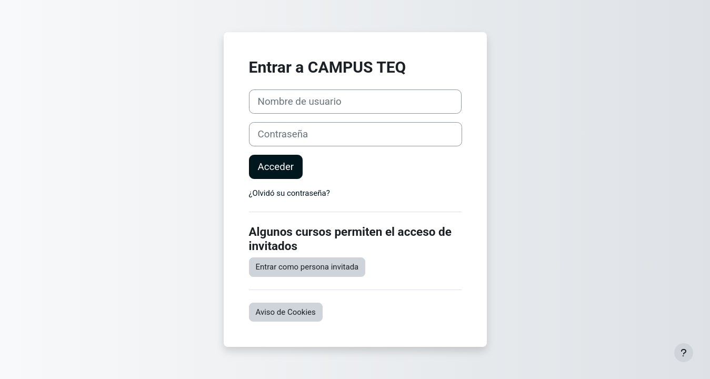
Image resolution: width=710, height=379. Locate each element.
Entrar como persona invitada (307, 267)
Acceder (276, 167)
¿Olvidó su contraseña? (289, 193)
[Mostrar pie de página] (683, 352)
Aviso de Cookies (286, 312)
